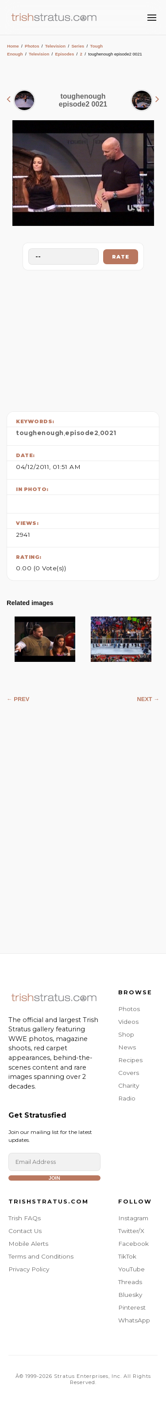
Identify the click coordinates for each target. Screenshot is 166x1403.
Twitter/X (131, 1230)
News (127, 1047)
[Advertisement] (83, 339)
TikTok (127, 1256)
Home (13, 46)
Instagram (133, 1218)
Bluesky (130, 1294)
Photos (32, 46)
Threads (130, 1281)
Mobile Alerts (28, 1243)
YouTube (131, 1269)
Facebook (133, 1243)
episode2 (81, 432)
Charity (128, 1085)
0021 (108, 432)
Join (54, 1178)
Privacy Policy (28, 1269)
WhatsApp (134, 1320)
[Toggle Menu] (152, 17)
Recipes (130, 1059)
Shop (126, 1034)
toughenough (40, 432)
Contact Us (25, 1230)
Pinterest (132, 1307)
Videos (128, 1021)
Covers (128, 1072)
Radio (126, 1098)
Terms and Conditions (40, 1256)
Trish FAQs (24, 1218)
